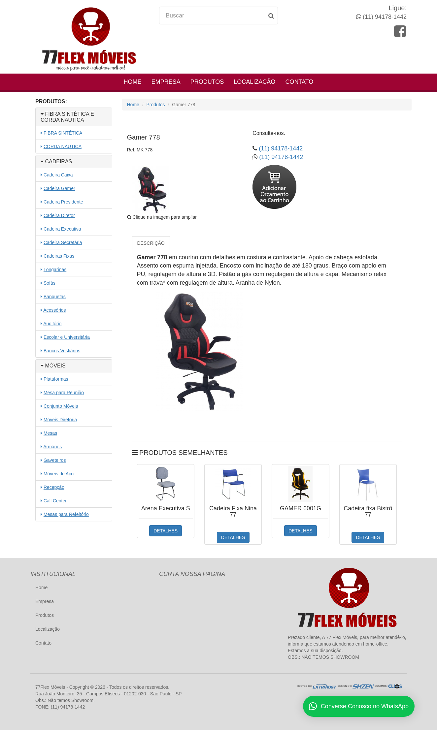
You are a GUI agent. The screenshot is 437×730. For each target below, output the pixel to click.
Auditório (52, 323)
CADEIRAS (56, 161)
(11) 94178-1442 (384, 17)
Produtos (207, 82)
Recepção (54, 487)
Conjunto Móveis (61, 406)
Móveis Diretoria (60, 419)
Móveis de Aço (59, 473)
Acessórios (54, 310)
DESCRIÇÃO (151, 243)
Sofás (49, 283)
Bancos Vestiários (62, 350)
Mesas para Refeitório (66, 514)
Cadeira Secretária (63, 242)
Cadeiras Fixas (59, 256)
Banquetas (55, 296)
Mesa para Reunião (64, 392)
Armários (52, 446)
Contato (299, 82)
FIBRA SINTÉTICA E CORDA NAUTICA (67, 117)
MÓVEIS (53, 365)
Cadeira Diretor (59, 215)
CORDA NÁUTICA (63, 146)
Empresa (166, 82)
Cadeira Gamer (59, 188)
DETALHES (165, 530)
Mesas (50, 433)
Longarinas (55, 269)
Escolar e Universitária (67, 337)
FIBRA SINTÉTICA (63, 133)
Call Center (55, 500)
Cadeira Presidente (63, 202)
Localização (254, 82)
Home (133, 82)
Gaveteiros (55, 460)
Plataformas (56, 379)
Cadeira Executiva (62, 229)
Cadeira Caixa (58, 174)
